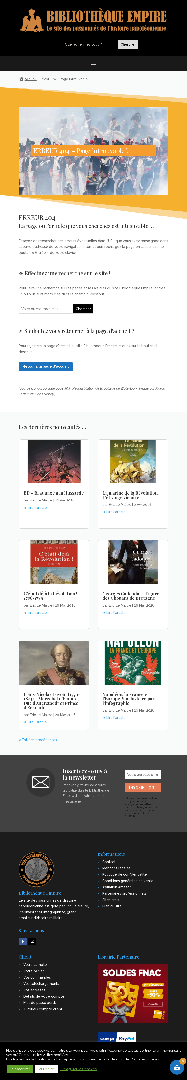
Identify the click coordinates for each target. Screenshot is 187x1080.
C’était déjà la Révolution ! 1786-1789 (50, 596)
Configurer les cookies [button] (78, 1069)
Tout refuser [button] (46, 1069)
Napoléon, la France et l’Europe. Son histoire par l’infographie (129, 698)
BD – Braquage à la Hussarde (54, 493)
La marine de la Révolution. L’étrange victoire (131, 495)
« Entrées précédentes (38, 740)
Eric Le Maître (41, 500)
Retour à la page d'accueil (46, 366)
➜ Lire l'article (35, 508)
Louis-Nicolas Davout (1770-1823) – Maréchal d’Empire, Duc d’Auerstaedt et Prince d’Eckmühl (52, 700)
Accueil (31, 79)
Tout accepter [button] (20, 1069)
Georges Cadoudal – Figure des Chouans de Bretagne (131, 596)
